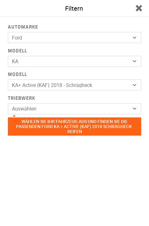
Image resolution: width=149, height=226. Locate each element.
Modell (17, 50)
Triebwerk (21, 98)
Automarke (23, 27)
